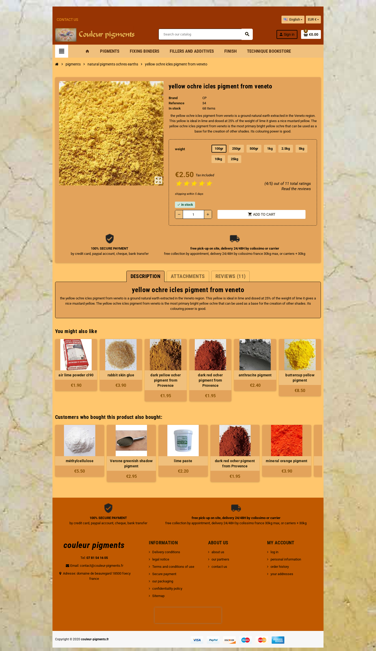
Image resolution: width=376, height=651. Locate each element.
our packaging (155, 572)
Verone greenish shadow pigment (110, 454)
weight (177, 150)
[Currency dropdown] (334, 19)
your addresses (293, 564)
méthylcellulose (58, 451)
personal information (297, 550)
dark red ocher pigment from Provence (214, 373)
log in (286, 542)
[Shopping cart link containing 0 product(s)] (332, 34)
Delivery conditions (159, 542)
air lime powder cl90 (58, 371)
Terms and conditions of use (166, 557)
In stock (171, 109)
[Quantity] (191, 215)
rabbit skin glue (110, 371)
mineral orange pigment (265, 451)
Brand (169, 99)
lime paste (162, 451)
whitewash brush (317, 451)
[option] (58, 443)
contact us (222, 557)
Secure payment (157, 564)
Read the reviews (316, 189)
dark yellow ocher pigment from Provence (162, 373)
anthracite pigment (265, 371)
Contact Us (46, 19)
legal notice (153, 550)
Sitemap (151, 586)
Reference (173, 104)
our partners (223, 550)
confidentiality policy (160, 579)
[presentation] (188, 605)
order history (291, 557)
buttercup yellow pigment (317, 371)
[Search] (206, 34)
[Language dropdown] (313, 19)
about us (220, 542)
